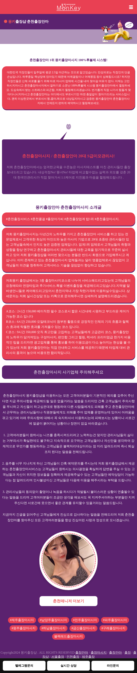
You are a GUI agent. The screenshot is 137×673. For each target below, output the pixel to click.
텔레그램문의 (24, 665)
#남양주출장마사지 (53, 620)
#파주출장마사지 (115, 620)
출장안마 (81, 652)
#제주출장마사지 (22, 620)
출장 (127, 652)
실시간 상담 (68, 665)
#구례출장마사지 (113, 628)
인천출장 (73, 656)
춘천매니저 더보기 (68, 601)
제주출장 (88, 656)
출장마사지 (99, 652)
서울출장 (57, 656)
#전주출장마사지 (85, 620)
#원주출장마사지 (24, 628)
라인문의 (113, 665)
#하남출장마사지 (54, 628)
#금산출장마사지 (83, 628)
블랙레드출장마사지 (68, 636)
